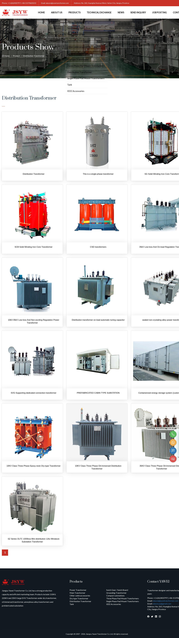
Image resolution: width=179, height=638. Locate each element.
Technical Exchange (99, 12)
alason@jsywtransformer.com (57, 3)
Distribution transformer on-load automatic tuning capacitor (98, 320)
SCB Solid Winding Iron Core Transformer (33, 247)
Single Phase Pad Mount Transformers (122, 601)
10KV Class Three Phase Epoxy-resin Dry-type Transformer (34, 466)
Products (74, 12)
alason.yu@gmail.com (162, 603)
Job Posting (159, 12)
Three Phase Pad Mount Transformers (122, 598)
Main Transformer (77, 593)
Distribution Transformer (34, 56)
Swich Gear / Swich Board (117, 590)
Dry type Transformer (79, 598)
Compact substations (115, 595)
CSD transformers (98, 247)
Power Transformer (78, 590)
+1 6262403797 (14, 3)
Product (16, 56)
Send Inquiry (138, 12)
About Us (56, 12)
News (121, 12)
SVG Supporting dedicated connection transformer (33, 393)
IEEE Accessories (113, 604)
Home (41, 12)
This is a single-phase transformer (98, 174)
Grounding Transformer (116, 593)
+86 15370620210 (29, 3)
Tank (72, 604)
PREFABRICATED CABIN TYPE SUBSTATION (98, 393)
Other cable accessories (80, 595)
